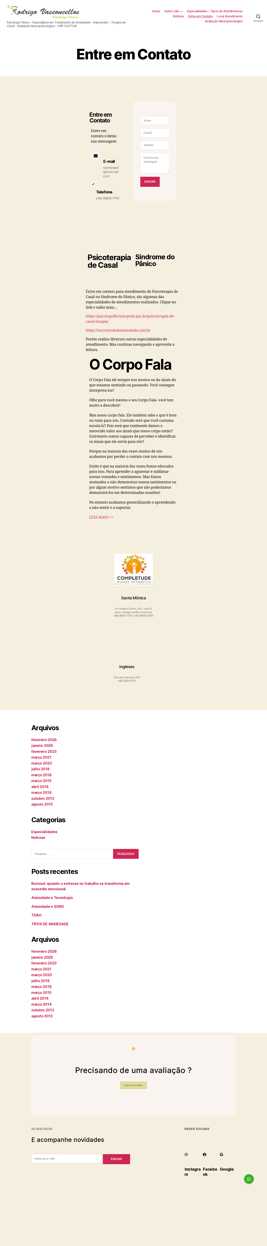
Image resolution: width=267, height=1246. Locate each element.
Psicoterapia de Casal (109, 262)
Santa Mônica (133, 599)
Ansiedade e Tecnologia (52, 899)
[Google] (221, 1156)
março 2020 (41, 764)
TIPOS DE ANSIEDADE (50, 925)
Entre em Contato (200, 17)
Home (156, 12)
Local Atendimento (230, 17)
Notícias (178, 17)
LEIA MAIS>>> (101, 518)
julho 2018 (40, 770)
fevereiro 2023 (44, 753)
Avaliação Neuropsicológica (224, 22)
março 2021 (41, 758)
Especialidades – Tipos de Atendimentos (215, 12)
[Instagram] (186, 1156)
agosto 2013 (42, 805)
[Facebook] (204, 1156)
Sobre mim (171, 12)
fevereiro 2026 (44, 741)
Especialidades (44, 833)
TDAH (36, 916)
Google (227, 1170)
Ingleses (126, 667)
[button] (249, 1179)
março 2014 (41, 794)
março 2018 (41, 776)
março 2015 (41, 782)
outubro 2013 (42, 800)
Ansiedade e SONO (47, 908)
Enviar (149, 182)
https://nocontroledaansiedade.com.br (118, 331)
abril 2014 (39, 788)
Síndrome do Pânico (155, 261)
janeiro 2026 (42, 747)
